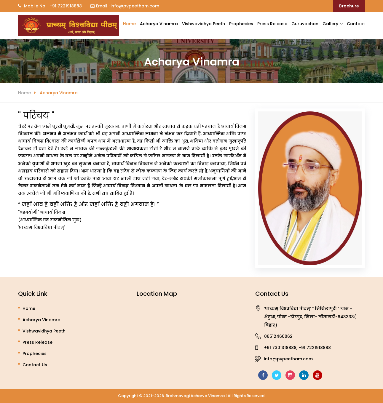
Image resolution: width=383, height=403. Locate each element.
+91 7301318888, (280, 348)
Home (129, 24)
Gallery (330, 24)
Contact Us (35, 365)
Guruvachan (304, 24)
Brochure (349, 6)
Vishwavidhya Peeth (203, 24)
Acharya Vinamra (159, 24)
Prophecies (241, 24)
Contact (356, 24)
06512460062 (278, 336)
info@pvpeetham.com (134, 6)
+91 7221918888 (65, 6)
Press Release (272, 24)
